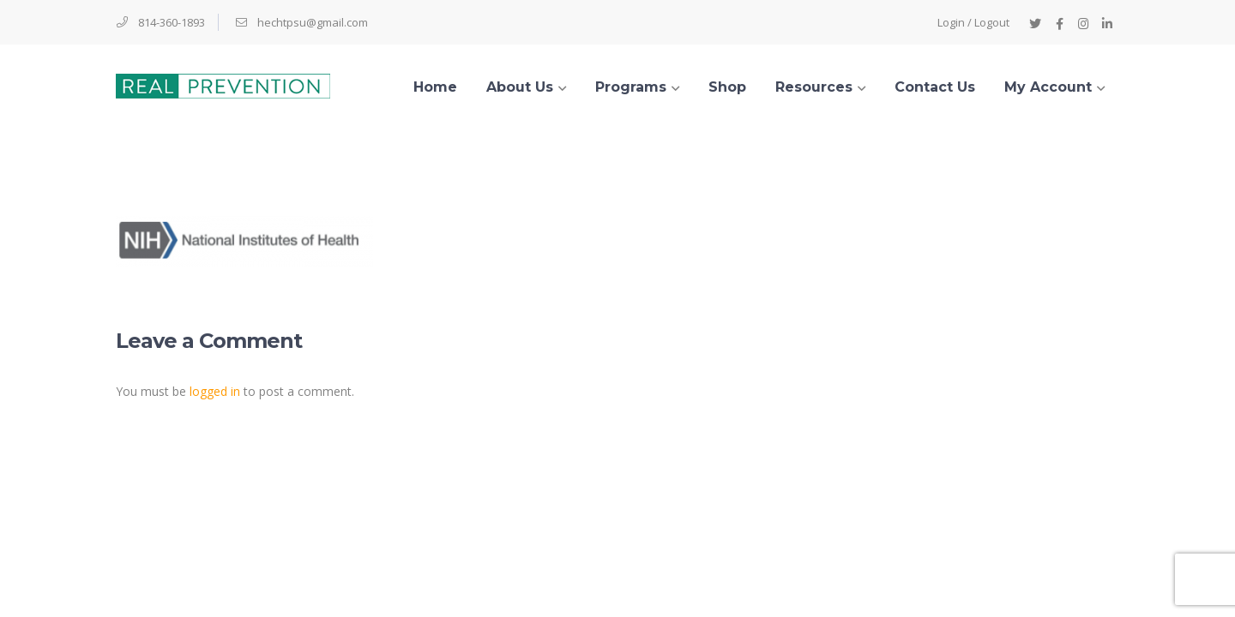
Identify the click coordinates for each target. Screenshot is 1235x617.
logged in (215, 391)
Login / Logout (973, 22)
